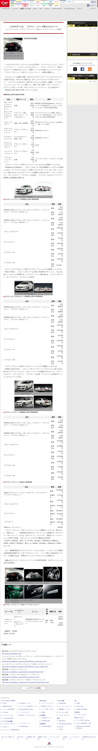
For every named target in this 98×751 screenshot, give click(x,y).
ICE (75, 700)
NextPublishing (24, 726)
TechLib (61, 729)
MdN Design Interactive (65, 724)
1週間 (86, 25)
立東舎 (43, 712)
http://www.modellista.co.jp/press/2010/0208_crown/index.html (24, 661)
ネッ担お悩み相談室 (7, 718)
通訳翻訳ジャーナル (64, 709)
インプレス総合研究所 (8, 709)
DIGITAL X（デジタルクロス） (28, 715)
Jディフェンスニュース (65, 706)
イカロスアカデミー (64, 715)
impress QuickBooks (81, 709)
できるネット (6, 727)
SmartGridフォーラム (25, 703)
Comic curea (79, 706)
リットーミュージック (48, 703)
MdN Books (62, 720)
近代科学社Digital (46, 726)
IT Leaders (5, 712)
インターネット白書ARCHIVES (10, 730)
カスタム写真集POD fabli (83, 723)
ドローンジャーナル (7, 715)
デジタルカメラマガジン (9, 724)
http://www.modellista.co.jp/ (11, 654)
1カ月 (93, 25)
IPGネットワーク (79, 717)
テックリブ (60, 727)
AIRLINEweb (62, 703)
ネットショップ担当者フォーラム (29, 706)
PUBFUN (77, 712)
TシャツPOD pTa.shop (83, 720)
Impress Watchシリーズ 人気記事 (83, 75)
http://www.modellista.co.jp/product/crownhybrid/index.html (22, 672)
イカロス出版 (60, 700)
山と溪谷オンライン (47, 717)
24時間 (78, 25)
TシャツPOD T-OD (47, 709)
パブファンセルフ (81, 714)
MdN (58, 718)
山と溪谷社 (43, 715)
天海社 (78, 703)
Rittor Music (43, 700)
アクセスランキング (78, 23)
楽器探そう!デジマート (48, 706)
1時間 (71, 25)
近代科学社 (43, 724)
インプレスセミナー (25, 712)
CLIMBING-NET (46, 720)
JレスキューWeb (63, 712)
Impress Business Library (26, 709)
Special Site (76, 54)
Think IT (4, 703)
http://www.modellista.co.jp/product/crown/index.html (20, 677)
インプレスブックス (25, 723)
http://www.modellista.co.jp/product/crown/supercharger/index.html (25, 682)
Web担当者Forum (7, 706)
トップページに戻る (33, 688)
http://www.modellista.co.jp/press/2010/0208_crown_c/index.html (25, 667)
